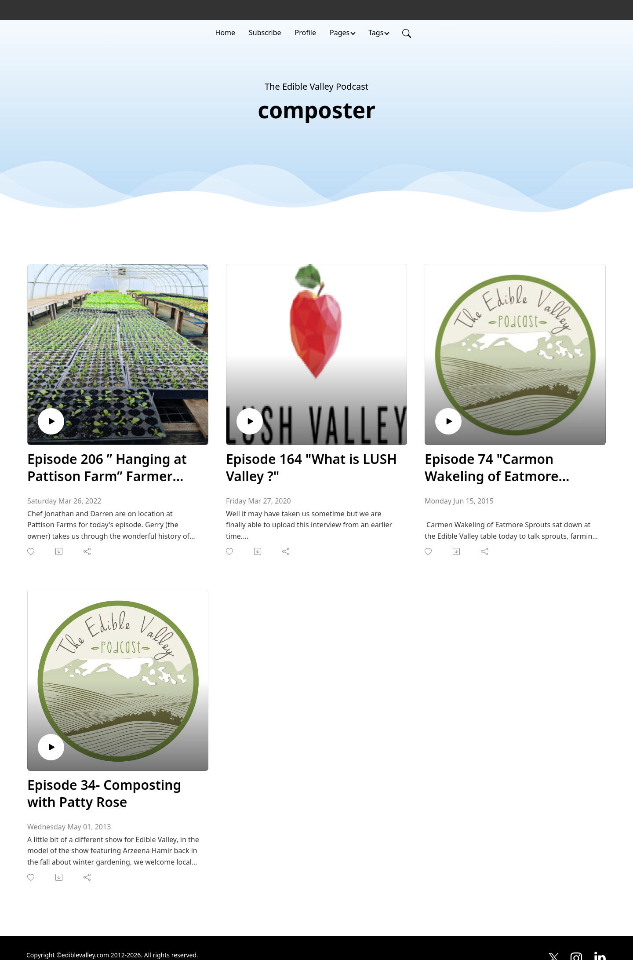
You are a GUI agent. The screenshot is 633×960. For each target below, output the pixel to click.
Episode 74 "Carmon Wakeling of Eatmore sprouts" (492, 467)
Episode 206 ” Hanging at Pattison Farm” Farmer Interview (107, 467)
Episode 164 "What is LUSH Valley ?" (311, 467)
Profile (305, 32)
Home (225, 32)
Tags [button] (375, 32)
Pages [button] (339, 32)
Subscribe (265, 32)
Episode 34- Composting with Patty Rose (104, 793)
